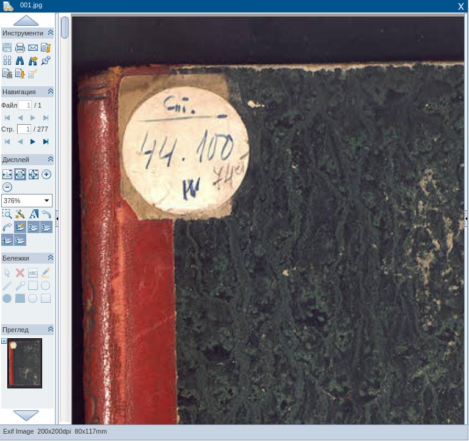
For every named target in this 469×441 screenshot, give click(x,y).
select (47, 200)
